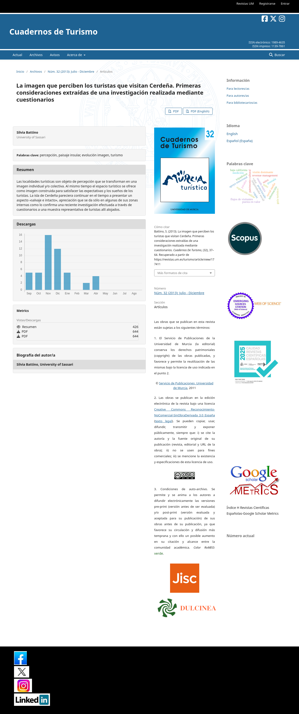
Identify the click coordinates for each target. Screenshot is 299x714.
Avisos (55, 55)
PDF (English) (199, 111)
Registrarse (267, 3)
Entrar (285, 3)
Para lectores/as (238, 88)
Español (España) (240, 141)
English (232, 134)
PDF (175, 111)
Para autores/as (238, 95)
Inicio (20, 71)
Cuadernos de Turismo (53, 31)
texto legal (163, 421)
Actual (17, 55)
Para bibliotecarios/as (242, 102)
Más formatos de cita (172, 273)
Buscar (279, 55)
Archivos (36, 55)
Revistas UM (245, 3)
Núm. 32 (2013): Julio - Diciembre (71, 71)
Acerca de (75, 55)
